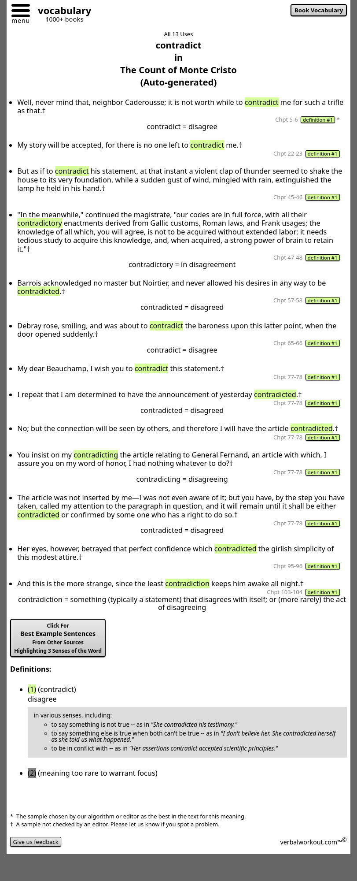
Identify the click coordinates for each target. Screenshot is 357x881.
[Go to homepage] (61, 11)
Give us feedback (35, 842)
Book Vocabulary (318, 10)
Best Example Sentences (58, 638)
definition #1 (318, 119)
